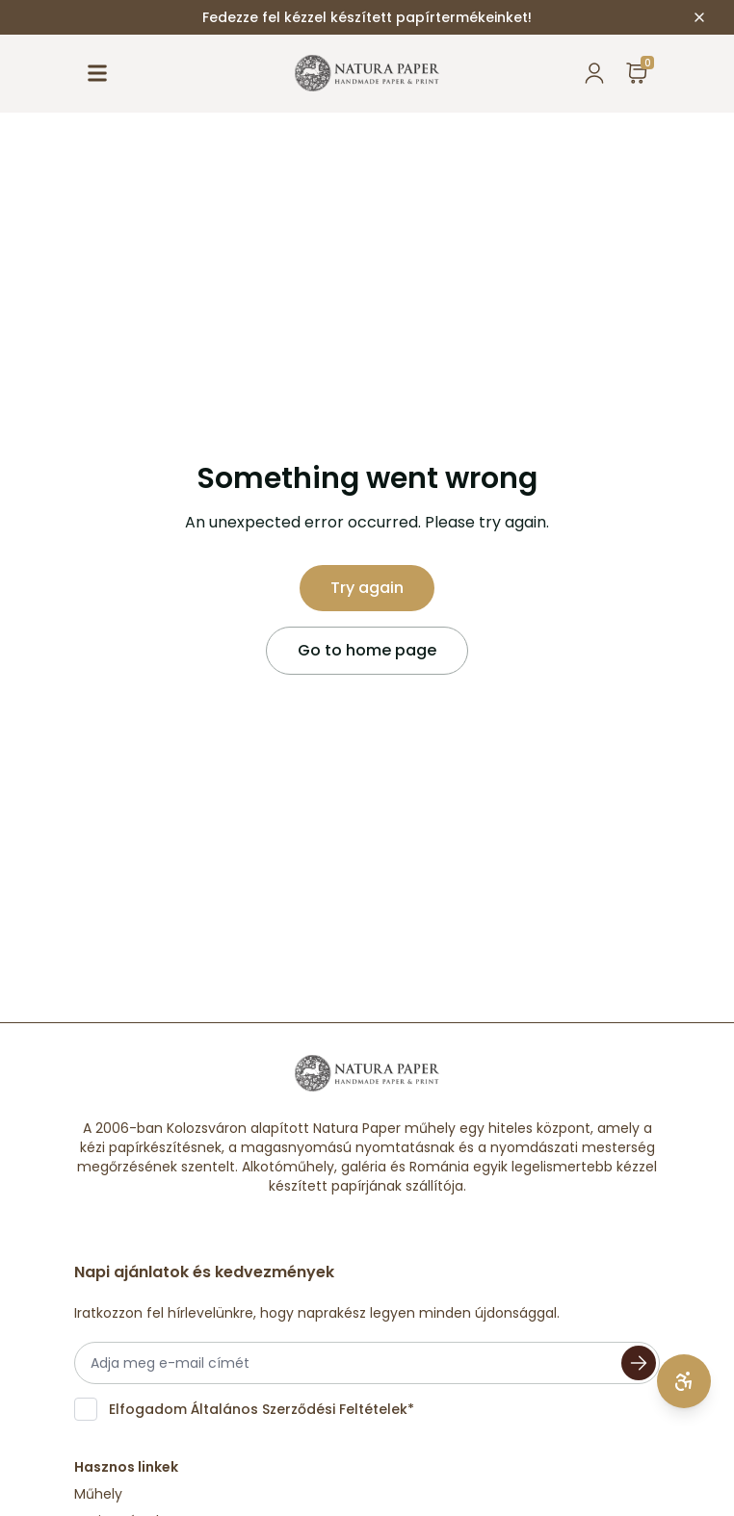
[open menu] (97, 73)
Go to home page (367, 650)
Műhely (98, 1493)
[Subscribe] (638, 1363)
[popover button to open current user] (594, 73)
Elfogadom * (261, 1409)
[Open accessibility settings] (684, 1381)
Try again (367, 588)
